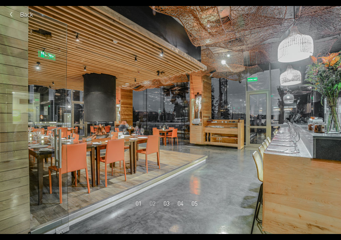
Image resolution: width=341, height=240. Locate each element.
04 (180, 203)
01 (139, 203)
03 (167, 203)
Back (26, 14)
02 (153, 203)
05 (194, 203)
